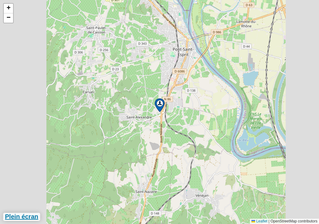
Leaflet (259, 221)
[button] (160, 105)
